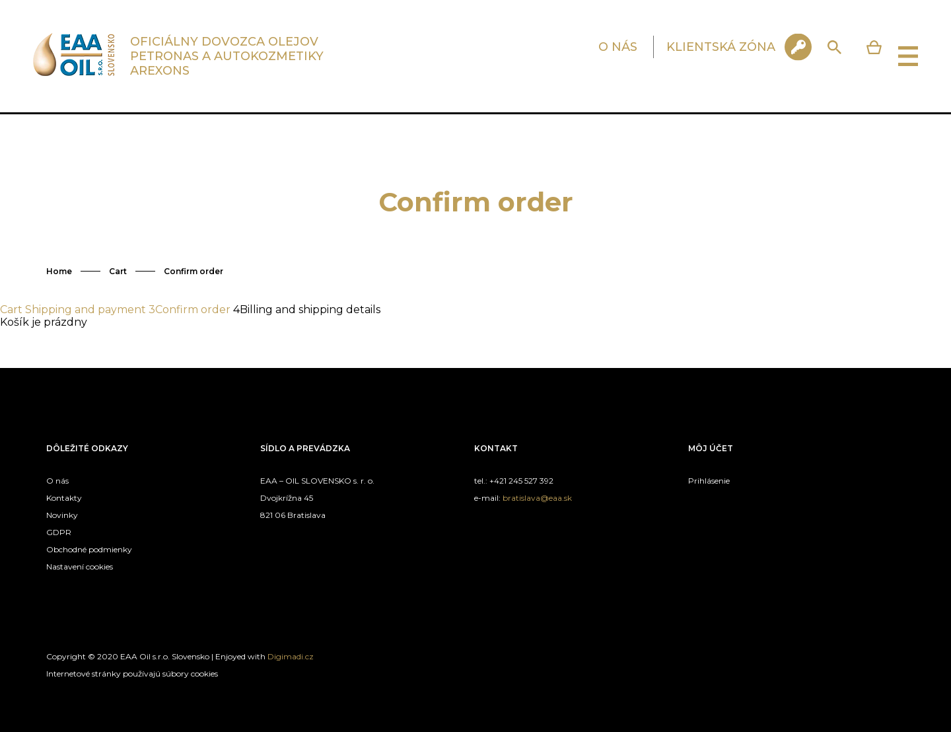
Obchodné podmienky (89, 549)
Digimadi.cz (290, 656)
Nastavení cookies (79, 566)
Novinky (62, 515)
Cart (118, 271)
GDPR (58, 532)
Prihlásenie (709, 481)
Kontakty (64, 498)
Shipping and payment (85, 309)
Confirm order (193, 271)
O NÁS (617, 47)
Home (59, 271)
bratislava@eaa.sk (537, 498)
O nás (57, 481)
